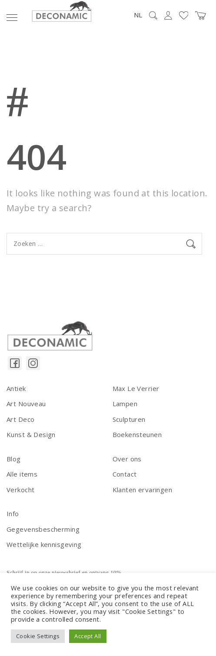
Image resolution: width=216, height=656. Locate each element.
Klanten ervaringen (143, 489)
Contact (125, 474)
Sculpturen (129, 419)
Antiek (16, 388)
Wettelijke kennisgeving (44, 544)
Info (13, 513)
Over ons (127, 458)
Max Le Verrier (136, 388)
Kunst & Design (31, 434)
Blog (14, 458)
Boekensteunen (137, 434)
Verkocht (20, 489)
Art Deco (20, 419)
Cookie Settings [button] (38, 636)
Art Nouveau (26, 403)
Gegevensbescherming (43, 529)
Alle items (22, 474)
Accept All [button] (87, 636)
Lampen (125, 403)
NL (138, 14)
